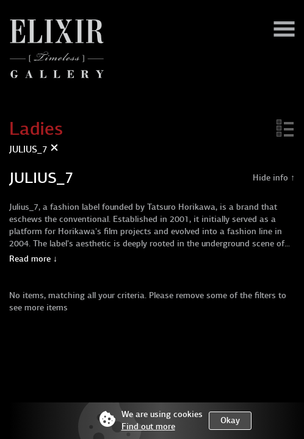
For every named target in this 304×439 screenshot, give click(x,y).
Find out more (148, 426)
